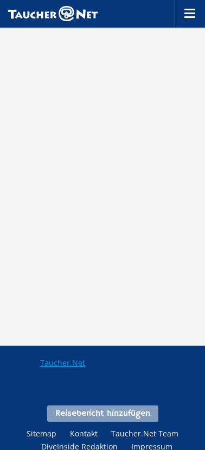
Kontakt (84, 433)
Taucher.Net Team (144, 433)
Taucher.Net (62, 363)
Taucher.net (53, 13)
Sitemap (41, 433)
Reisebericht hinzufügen (102, 413)
